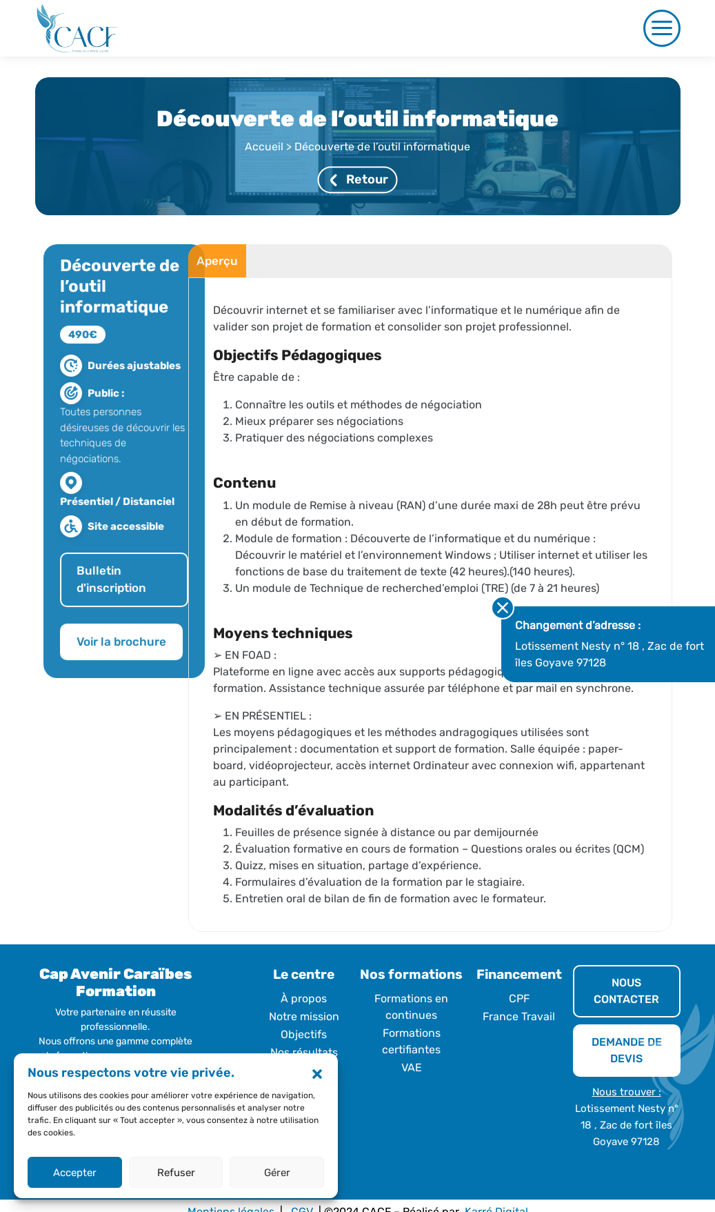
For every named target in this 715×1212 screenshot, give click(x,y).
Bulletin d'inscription (120, 588)
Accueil (264, 147)
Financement (519, 974)
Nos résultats (304, 1052)
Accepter (75, 1172)
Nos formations (411, 974)
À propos (304, 998)
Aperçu (207, 270)
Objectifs (304, 1034)
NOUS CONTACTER (626, 991)
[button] (317, 1073)
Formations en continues (411, 1007)
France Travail (519, 1016)
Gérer (277, 1172)
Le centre (303, 974)
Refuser (176, 1172)
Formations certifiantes (411, 1041)
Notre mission (304, 1016)
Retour (358, 180)
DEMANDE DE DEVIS (627, 1050)
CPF (519, 998)
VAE (411, 1067)
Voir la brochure (130, 650)
